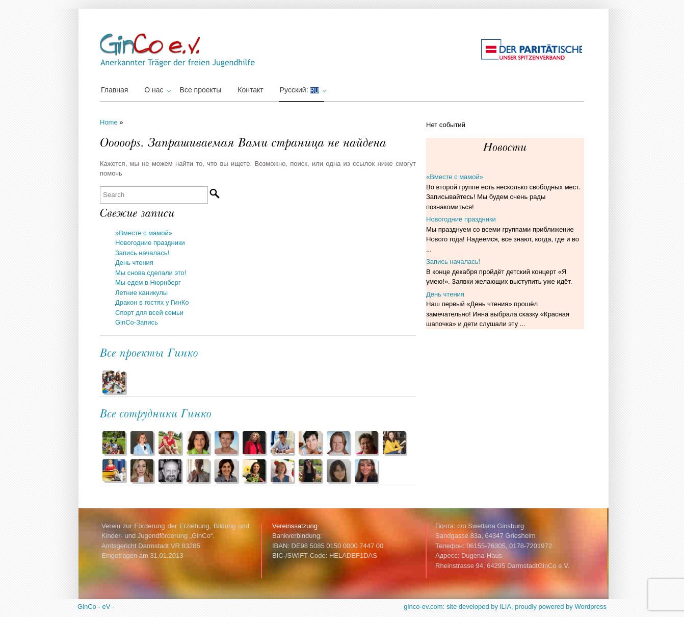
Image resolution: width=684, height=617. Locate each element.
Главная (114, 90)
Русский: (302, 90)
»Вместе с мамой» (143, 233)
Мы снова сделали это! (150, 273)
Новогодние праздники (150, 242)
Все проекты (201, 90)
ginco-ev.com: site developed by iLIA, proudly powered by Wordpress (505, 606)
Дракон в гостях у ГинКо (152, 302)
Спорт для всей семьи (149, 312)
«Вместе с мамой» (454, 177)
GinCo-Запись (136, 322)
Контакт (250, 90)
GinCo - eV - (95, 606)
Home (109, 122)
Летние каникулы (141, 293)
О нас (156, 90)
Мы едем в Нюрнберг (148, 282)
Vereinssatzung (295, 526)
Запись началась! (142, 253)
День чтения (134, 262)
